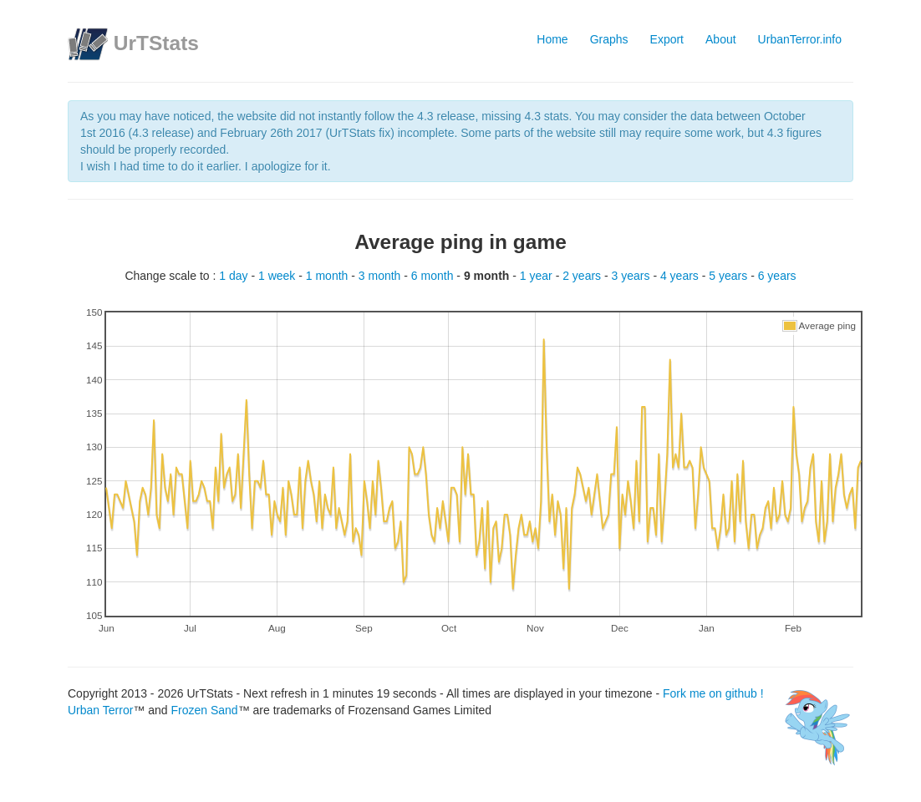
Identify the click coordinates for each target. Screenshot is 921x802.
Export (667, 39)
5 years (730, 275)
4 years (681, 275)
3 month (381, 275)
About (720, 39)
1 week (278, 275)
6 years (777, 275)
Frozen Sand (203, 710)
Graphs (609, 39)
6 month (433, 275)
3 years (633, 275)
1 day (235, 275)
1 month (328, 275)
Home (552, 39)
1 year (538, 275)
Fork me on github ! (659, 693)
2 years (583, 275)
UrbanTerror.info (800, 39)
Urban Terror (100, 710)
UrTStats (156, 43)
